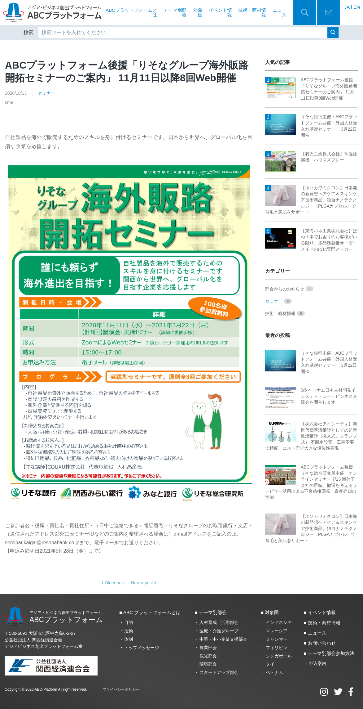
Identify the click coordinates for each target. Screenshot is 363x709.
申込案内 (317, 663)
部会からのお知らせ (289, 289)
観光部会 (208, 655)
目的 (128, 622)
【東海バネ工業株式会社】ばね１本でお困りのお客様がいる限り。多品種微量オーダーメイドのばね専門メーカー (311, 240)
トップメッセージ (141, 647)
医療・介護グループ (218, 630)
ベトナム (274, 672)
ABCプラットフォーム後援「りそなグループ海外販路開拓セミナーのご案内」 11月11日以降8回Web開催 (311, 89)
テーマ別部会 (174, 12)
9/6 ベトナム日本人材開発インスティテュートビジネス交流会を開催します (311, 396)
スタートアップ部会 (218, 672)
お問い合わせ (322, 643)
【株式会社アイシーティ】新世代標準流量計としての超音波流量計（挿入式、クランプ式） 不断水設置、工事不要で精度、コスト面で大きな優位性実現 (311, 436)
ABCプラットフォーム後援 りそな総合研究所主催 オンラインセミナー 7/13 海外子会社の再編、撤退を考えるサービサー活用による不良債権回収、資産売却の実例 (311, 482)
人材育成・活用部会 (218, 622)
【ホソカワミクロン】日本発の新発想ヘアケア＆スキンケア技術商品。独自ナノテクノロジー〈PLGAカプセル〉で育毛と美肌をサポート (311, 199)
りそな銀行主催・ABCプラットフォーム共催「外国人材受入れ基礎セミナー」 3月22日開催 (311, 126)
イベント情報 (220, 12)
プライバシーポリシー (121, 689)
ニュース (279, 12)
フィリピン (276, 647)
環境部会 (208, 664)
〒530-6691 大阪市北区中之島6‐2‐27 (40, 633)
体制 (128, 639)
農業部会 (208, 647)
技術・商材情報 (252, 12)
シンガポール (279, 655)
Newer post (143, 582)
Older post (113, 582)
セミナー (46, 93)
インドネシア (279, 622)
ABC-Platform (45, 689)
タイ (270, 664)
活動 (128, 630)
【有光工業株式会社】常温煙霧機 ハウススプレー (311, 157)
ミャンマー (276, 639)
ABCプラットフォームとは (131, 12)
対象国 (198, 12)
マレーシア (276, 630)
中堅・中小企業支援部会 (223, 639)
